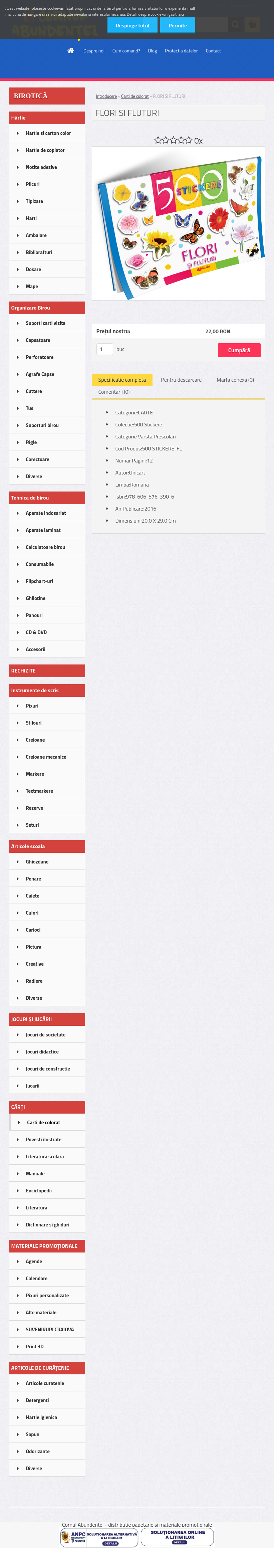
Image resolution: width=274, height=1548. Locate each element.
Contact (213, 50)
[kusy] (104, 349)
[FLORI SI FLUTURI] (178, 149)
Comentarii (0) (114, 392)
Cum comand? (126, 50)
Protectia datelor (181, 50)
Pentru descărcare (181, 380)
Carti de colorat (135, 96)
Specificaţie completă (122, 380)
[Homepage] (71, 50)
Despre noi (93, 50)
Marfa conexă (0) (235, 380)
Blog (152, 50)
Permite (178, 25)
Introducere (106, 96)
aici (181, 14)
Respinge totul (132, 25)
